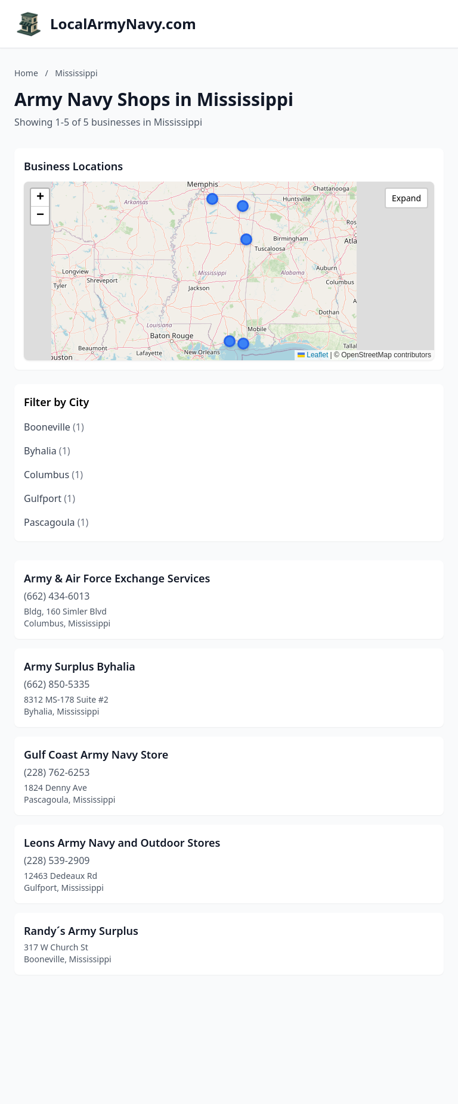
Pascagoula (56, 522)
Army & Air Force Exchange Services (117, 578)
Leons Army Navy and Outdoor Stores (122, 842)
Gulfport (49, 498)
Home (26, 73)
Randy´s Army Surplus (81, 931)
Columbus (53, 474)
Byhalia (47, 450)
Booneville (54, 427)
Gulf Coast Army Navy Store (96, 754)
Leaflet (313, 355)
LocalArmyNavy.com (123, 23)
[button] (246, 239)
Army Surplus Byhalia (79, 666)
